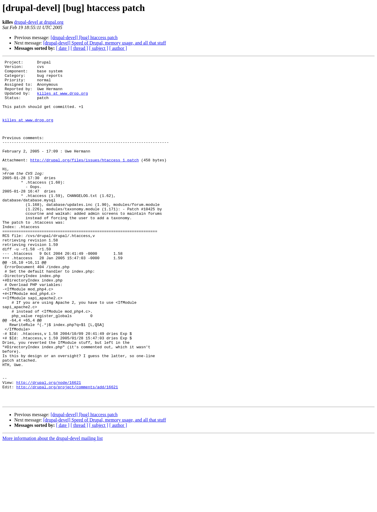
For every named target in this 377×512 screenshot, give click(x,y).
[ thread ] (79, 48)
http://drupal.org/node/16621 (48, 447)
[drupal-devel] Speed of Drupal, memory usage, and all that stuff (104, 42)
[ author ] (118, 48)
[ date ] (62, 48)
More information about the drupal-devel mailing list (52, 506)
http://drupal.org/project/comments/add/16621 (67, 452)
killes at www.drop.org (62, 100)
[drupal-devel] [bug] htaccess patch (84, 37)
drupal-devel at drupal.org (38, 22)
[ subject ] (98, 48)
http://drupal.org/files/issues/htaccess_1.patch (84, 180)
